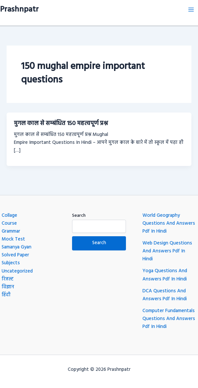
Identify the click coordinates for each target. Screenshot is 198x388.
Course (9, 223)
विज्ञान (8, 287)
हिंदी (6, 295)
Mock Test (13, 239)
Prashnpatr (19, 9)
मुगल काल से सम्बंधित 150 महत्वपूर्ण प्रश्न (61, 123)
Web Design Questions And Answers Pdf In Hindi (167, 251)
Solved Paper (15, 255)
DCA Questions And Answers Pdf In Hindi (164, 295)
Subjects (11, 263)
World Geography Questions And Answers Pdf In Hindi (168, 223)
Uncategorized (17, 271)
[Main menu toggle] (191, 9)
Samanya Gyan (16, 247)
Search (79, 215)
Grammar (11, 231)
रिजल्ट (8, 279)
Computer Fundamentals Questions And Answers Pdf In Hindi (168, 319)
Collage (9, 215)
